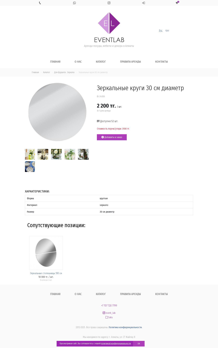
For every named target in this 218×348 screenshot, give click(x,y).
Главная (55, 61)
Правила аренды (130, 61)
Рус (160, 30)
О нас (78, 61)
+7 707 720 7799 (109, 305)
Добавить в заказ (111, 137)
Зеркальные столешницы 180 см (46, 273)
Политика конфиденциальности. (125, 327)
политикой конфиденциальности (116, 343)
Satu (109, 317)
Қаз (167, 30)
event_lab (109, 312)
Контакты (161, 61)
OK (139, 343)
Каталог (101, 61)
